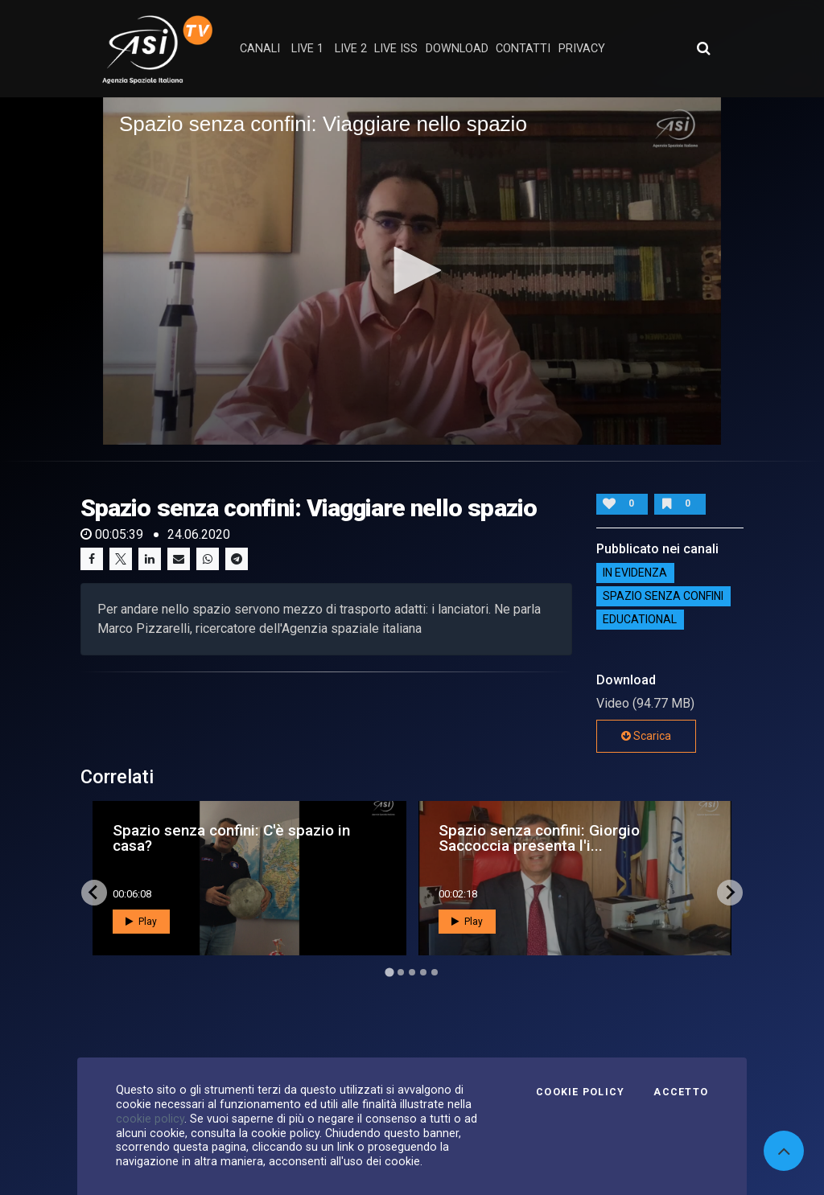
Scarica (646, 735)
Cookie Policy (580, 1092)
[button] (412, 270)
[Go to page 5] (434, 972)
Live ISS (396, 48)
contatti (523, 48)
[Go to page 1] (389, 971)
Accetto (680, 1092)
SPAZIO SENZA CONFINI (663, 596)
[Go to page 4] (423, 972)
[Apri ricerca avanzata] (703, 48)
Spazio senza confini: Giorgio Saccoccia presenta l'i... (539, 838)
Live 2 (351, 48)
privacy (581, 48)
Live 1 (307, 48)
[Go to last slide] (94, 892)
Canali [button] (260, 48)
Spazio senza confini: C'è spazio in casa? (231, 838)
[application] (412, 271)
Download (457, 48)
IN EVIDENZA (635, 573)
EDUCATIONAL (640, 620)
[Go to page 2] (401, 972)
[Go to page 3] (412, 972)
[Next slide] (730, 892)
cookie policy (150, 1118)
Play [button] (141, 921)
